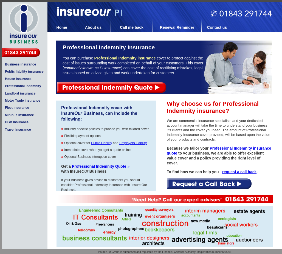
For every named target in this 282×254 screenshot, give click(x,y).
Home (62, 27)
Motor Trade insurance (22, 100)
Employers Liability (133, 143)
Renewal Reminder (177, 27)
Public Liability (101, 143)
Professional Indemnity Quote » (100, 166)
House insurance (18, 79)
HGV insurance (17, 122)
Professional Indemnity (23, 86)
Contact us (217, 27)
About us (93, 27)
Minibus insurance (19, 115)
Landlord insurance (20, 93)
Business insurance (20, 64)
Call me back (131, 27)
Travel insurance (18, 130)
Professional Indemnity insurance (125, 58)
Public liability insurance (24, 71)
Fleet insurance (17, 108)
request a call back (239, 172)
